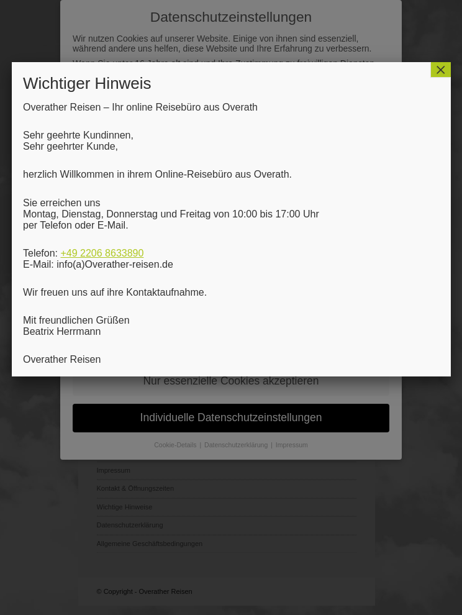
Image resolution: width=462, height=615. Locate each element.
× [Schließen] (440, 69)
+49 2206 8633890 (101, 253)
